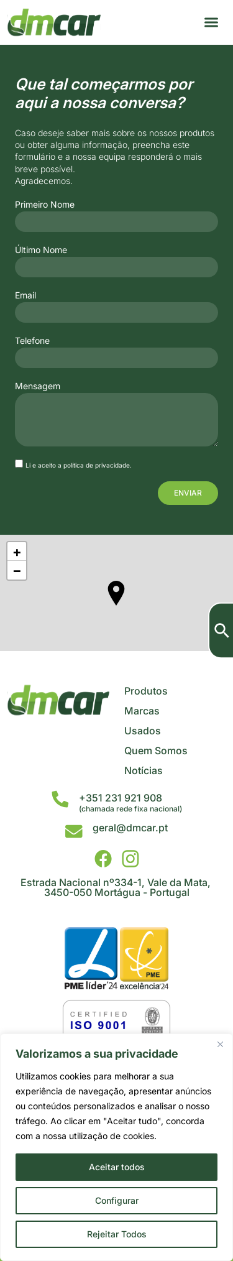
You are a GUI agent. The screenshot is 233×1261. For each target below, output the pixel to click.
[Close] (219, 1044)
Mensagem (37, 386)
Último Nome (41, 250)
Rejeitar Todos (117, 1234)
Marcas (142, 710)
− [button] (17, 570)
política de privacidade (96, 465)
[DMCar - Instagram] (130, 858)
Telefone (32, 340)
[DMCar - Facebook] (103, 858)
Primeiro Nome (45, 204)
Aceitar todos (117, 1167)
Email (25, 295)
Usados (142, 730)
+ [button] (17, 551)
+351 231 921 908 (120, 798)
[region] (116, 1147)
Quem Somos (156, 750)
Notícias (143, 770)
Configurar (117, 1200)
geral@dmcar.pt (130, 828)
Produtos (146, 691)
